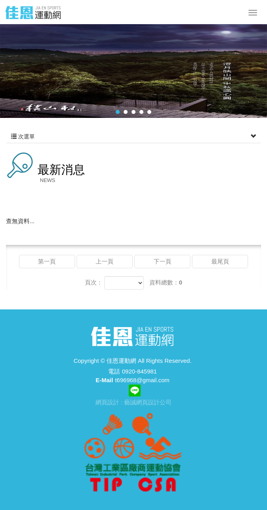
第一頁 (47, 261)
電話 (114, 371)
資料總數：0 (165, 282)
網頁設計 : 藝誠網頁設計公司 (134, 402)
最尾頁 (220, 261)
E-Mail (104, 380)
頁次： (94, 282)
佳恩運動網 (33, 12)
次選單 (133, 136)
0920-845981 (139, 371)
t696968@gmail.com (142, 380)
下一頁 (162, 261)
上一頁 (104, 261)
